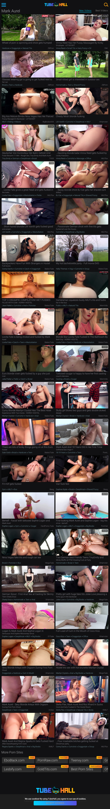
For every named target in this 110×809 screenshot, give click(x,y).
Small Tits (71, 48)
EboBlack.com (19, 759)
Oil (90, 48)
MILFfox (104, 158)
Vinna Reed (61, 48)
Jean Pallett (7, 305)
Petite (39, 195)
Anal (25, 305)
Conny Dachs (7, 269)
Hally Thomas (62, 269)
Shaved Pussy (79, 85)
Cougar (73, 379)
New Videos (85, 10)
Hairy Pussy (82, 48)
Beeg (52, 489)
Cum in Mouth (28, 673)
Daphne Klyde (62, 489)
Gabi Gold (6, 452)
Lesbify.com (19, 768)
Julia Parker (7, 379)
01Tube (51, 636)
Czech (27, 269)
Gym (4, 489)
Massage (80, 158)
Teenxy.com (86, 759)
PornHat (104, 526)
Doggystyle (16, 48)
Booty (90, 710)
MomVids (104, 305)
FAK (106, 48)
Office (88, 158)
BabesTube (49, 269)
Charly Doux (7, 599)
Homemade (61, 85)
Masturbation (29, 195)
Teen (10, 85)
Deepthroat (80, 122)
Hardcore (6, 48)
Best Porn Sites (86, 768)
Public (58, 305)
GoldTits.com (53, 768)
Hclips (51, 710)
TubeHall (56, 5)
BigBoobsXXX (48, 122)
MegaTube (49, 563)
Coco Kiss (60, 636)
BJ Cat (59, 195)
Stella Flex (60, 710)
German (15, 158)
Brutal (4, 85)
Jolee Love (60, 599)
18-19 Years (61, 452)
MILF (4, 122)
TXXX (51, 158)
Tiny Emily (6, 158)
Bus (15, 489)
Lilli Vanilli (60, 122)
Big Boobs (80, 232)
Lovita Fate (6, 195)
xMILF (105, 710)
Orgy (71, 269)
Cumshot (70, 122)
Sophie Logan (8, 526)
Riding (11, 122)
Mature (18, 122)
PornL (105, 452)
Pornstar (32, 305)
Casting (59, 379)
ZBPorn (51, 48)
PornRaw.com (53, 759)
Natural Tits (27, 48)
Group (86, 269)
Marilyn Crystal (8, 416)
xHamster (103, 122)
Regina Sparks (8, 747)
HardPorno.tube (47, 526)
